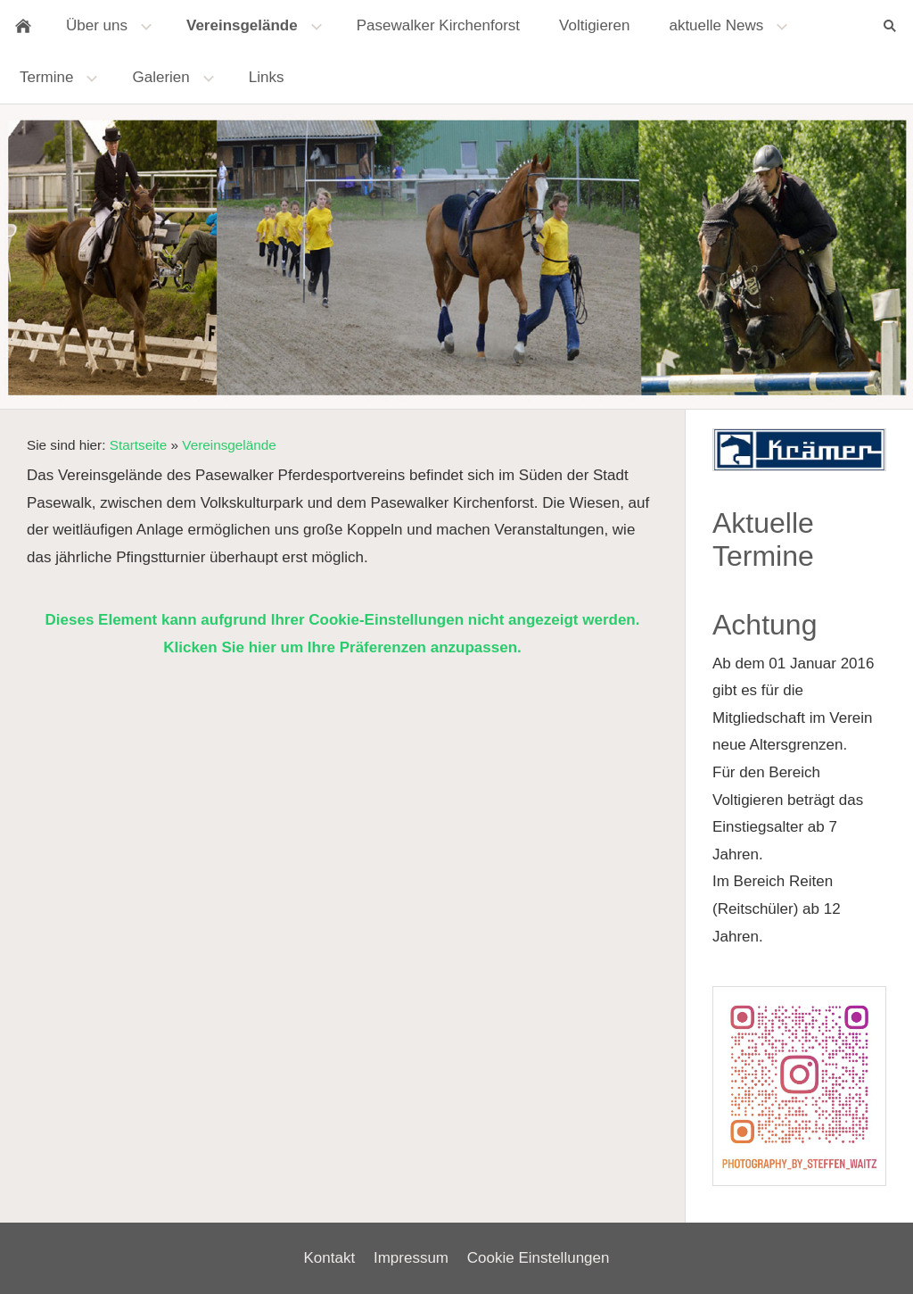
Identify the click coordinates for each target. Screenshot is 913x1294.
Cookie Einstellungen (538, 1257)
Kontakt (330, 1257)
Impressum (411, 1257)
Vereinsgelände (229, 444)
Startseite (139, 444)
